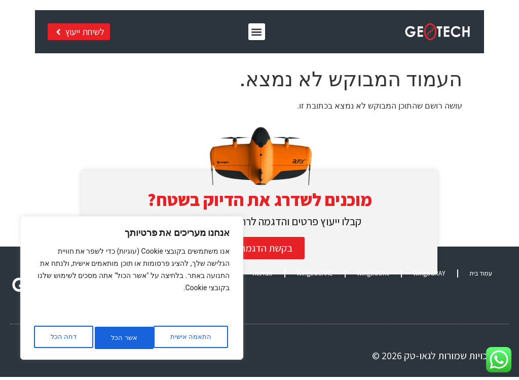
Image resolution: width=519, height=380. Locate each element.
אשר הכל (63, 338)
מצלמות (262, 276)
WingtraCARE (314, 276)
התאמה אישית (189, 338)
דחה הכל (120, 338)
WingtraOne (373, 276)
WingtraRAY (429, 276)
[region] (131, 291)
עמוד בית (480, 276)
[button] (263, 33)
